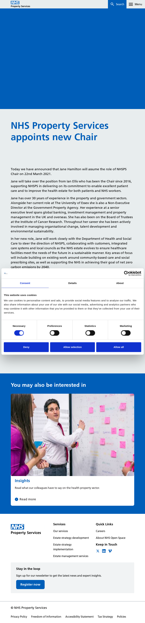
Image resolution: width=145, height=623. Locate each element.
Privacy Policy (19, 616)
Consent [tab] (25, 283)
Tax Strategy (105, 616)
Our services (60, 531)
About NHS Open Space (110, 537)
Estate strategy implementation (63, 547)
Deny (26, 347)
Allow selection (72, 347)
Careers (100, 531)
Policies (121, 616)
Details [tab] (72, 283)
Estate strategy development (71, 537)
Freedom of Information (46, 616)
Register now (30, 584)
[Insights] (72, 450)
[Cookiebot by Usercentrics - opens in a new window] (126, 273)
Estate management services (70, 556)
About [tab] (120, 283)
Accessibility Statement (79, 616)
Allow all (119, 347)
